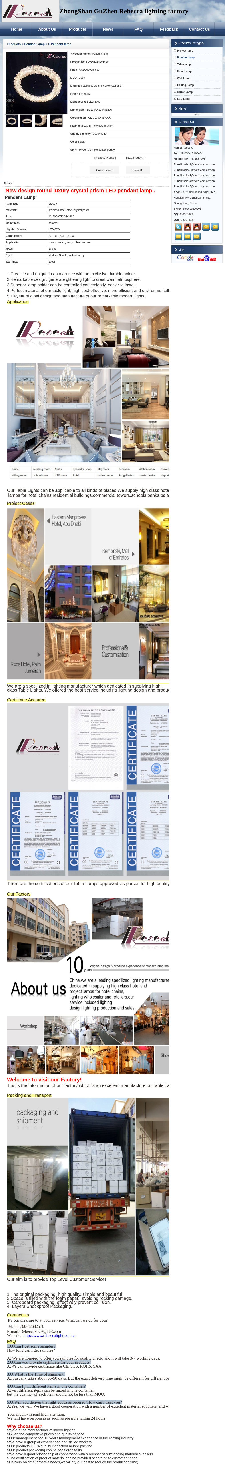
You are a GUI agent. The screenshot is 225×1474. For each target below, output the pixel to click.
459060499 (186, 214)
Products (77, 29)
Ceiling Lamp (184, 85)
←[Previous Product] (104, 157)
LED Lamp (182, 98)
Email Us (138, 170)
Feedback (169, 29)
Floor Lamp (183, 71)
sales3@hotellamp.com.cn (199, 175)
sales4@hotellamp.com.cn (199, 181)
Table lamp (182, 64)
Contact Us (199, 29)
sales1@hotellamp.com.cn (199, 164)
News (108, 29)
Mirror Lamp (183, 92)
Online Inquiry (104, 170)
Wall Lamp (182, 78)
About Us (47, 29)
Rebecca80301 (192, 208)
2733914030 (187, 219)
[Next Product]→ (136, 157)
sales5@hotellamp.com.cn (199, 186)
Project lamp (183, 50)
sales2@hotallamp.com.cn (199, 170)
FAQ (138, 29)
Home (16, 29)
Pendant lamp (35, 44)
